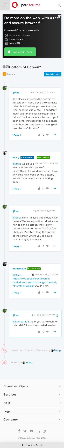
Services (9, 384)
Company (10, 409)
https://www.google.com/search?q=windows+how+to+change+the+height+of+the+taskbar (35, 272)
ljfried (16, 82)
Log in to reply (53, 64)
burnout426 (19, 258)
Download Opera (22, 41)
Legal (7, 400)
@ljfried (17, 153)
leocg (16, 147)
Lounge (11, 63)
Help (6, 392)
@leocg (17, 207)
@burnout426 (21, 311)
